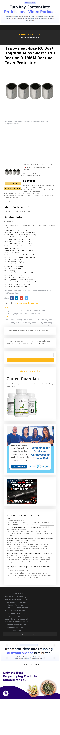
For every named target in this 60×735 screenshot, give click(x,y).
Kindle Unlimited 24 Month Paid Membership (20, 235)
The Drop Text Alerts (11, 253)
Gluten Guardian (23, 378)
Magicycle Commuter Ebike (30, 664)
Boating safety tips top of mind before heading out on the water (29, 553)
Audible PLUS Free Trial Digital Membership (19, 250)
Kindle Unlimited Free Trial (13, 266)
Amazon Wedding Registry (14, 262)
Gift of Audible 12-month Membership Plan (19, 232)
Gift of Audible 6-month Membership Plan (19, 241)
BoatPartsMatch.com (30, 34)
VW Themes (37, 634)
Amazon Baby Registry (12, 259)
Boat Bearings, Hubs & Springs (26, 303)
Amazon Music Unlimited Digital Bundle (18, 284)
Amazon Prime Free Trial (13, 264)
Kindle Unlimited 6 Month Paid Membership (20, 255)
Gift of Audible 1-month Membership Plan (19, 244)
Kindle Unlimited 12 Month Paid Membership (20, 246)
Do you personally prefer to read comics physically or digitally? (28, 527)
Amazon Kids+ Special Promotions (17, 277)
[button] (30, 44)
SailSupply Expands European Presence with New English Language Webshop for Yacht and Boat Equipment (30, 539)
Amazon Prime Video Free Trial (15, 286)
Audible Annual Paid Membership (16, 230)
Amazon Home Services (13, 268)
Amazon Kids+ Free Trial (13, 275)
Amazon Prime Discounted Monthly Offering (20, 273)
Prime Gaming (9, 271)
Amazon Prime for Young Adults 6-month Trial (21, 257)
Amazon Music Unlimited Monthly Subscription (21, 282)
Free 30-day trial (44, 343)
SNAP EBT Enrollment (11, 248)
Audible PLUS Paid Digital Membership (18, 237)
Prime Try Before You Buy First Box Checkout (20, 280)
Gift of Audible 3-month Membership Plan (19, 239)
